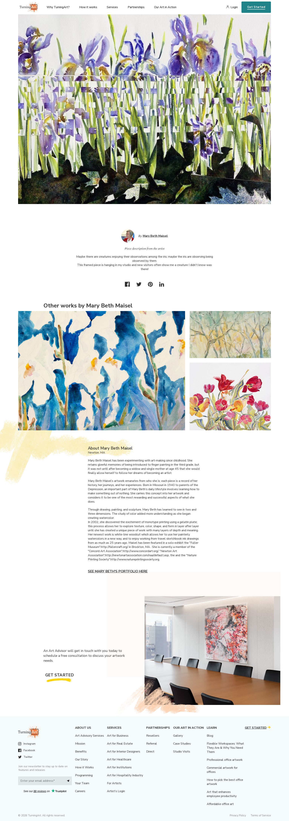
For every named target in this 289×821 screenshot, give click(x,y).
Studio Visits (181, 751)
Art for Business (117, 736)
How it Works (84, 767)
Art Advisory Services (89, 736)
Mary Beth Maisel (155, 236)
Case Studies (182, 744)
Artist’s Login (116, 791)
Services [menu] (112, 7)
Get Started (256, 7)
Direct (150, 751)
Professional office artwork (225, 760)
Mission (80, 744)
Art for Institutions (119, 767)
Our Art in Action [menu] (165, 7)
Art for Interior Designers (123, 751)
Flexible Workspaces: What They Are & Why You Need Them (225, 748)
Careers (80, 791)
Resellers (152, 736)
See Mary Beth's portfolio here (118, 571)
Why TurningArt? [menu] (58, 7)
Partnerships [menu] (136, 7)
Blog (210, 736)
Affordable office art (220, 804)
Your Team (82, 783)
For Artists (114, 783)
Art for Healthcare (119, 759)
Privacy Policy (238, 815)
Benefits (81, 751)
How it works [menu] (88, 7)
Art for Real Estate (120, 744)
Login (234, 7)
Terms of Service (261, 815)
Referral (151, 744)
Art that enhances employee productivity (222, 794)
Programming (84, 775)
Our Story (81, 759)
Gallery (178, 736)
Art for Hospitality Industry (125, 775)
